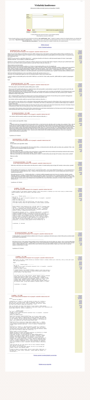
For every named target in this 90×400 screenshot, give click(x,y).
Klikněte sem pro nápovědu (45, 391)
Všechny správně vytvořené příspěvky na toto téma (45, 382)
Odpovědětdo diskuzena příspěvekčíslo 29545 (80, 143)
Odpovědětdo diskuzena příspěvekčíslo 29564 (80, 166)
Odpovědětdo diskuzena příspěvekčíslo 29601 (80, 244)
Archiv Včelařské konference (45, 49)
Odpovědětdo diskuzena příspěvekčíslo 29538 (80, 117)
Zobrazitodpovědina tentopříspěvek (80, 59)
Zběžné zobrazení (45, 47)
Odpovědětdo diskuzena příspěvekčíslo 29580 (80, 192)
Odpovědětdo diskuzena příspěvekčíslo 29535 (80, 87)
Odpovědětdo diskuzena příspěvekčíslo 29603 (80, 268)
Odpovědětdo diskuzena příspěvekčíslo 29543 (80, 314)
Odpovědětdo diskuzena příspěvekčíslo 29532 (80, 54)
